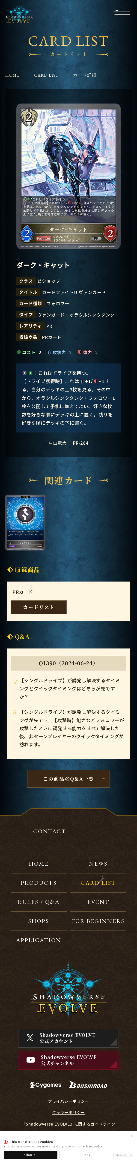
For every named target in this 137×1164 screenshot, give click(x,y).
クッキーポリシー (68, 1112)
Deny (86, 1155)
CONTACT (49, 831)
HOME (12, 75)
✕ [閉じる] (132, 1135)
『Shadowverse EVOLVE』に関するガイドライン (68, 1124)
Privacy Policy (93, 1146)
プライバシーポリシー (68, 1101)
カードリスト (38, 607)
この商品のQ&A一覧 (68, 778)
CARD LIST (46, 75)
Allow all (31, 1155)
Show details (124, 1154)
